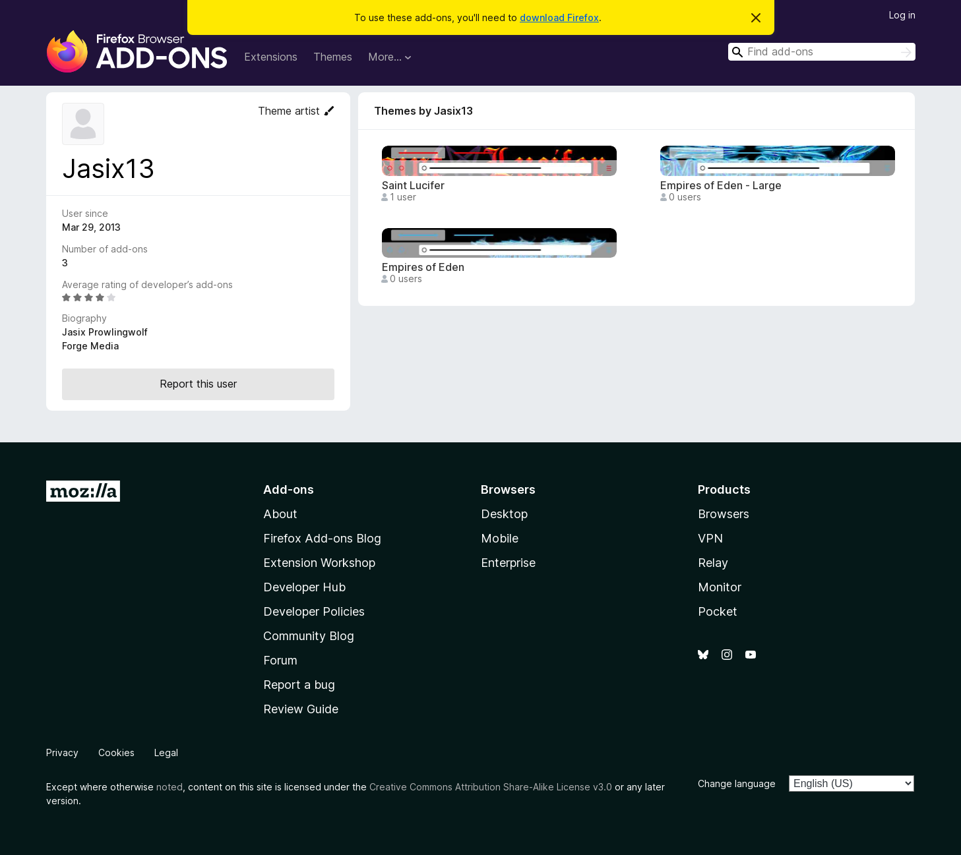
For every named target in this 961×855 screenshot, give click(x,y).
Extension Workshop (319, 563)
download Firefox (559, 17)
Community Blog (308, 636)
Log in (902, 14)
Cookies (116, 752)
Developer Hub (304, 587)
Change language (737, 783)
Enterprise (508, 563)
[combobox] (821, 52)
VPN (710, 538)
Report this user (198, 383)
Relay (713, 563)
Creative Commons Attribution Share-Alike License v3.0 (490, 786)
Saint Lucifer (413, 185)
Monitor (719, 587)
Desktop (504, 514)
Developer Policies (314, 611)
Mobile (499, 538)
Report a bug (299, 685)
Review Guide (300, 709)
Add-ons (288, 489)
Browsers (723, 514)
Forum (280, 660)
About (280, 514)
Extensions (270, 56)
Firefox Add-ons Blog (322, 538)
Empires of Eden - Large (721, 185)
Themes (332, 56)
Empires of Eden (423, 267)
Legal (166, 752)
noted (169, 786)
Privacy (62, 752)
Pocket (717, 611)
